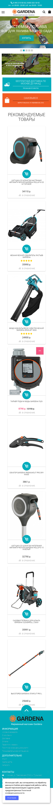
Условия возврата (9, 732)
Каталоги (6, 765)
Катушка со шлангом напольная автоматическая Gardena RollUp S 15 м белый (26, 547)
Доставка (6, 738)
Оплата (5, 741)
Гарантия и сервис (10, 745)
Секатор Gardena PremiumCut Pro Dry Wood (26, 474)
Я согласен (11, 798)
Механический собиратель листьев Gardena (26, 256)
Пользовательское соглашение (15, 751)
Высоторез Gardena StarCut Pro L (26, 694)
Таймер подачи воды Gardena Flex (26, 401)
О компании (7, 735)
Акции (4, 759)
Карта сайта (7, 762)
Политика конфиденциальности (15, 748)
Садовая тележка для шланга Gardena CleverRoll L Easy (26, 621)
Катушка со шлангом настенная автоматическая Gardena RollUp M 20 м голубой (26, 182)
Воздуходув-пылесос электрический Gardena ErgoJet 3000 (26, 329)
